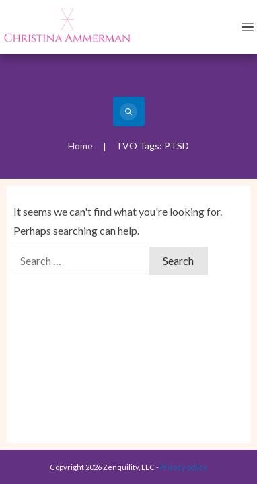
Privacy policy (183, 466)
